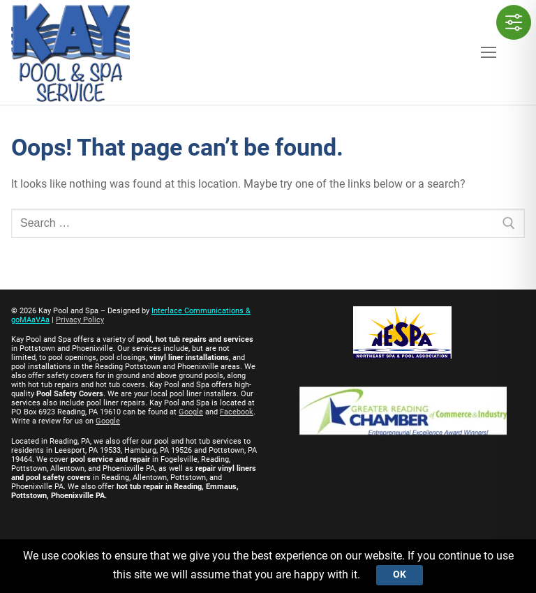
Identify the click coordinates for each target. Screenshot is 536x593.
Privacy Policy (80, 319)
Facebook (236, 411)
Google (191, 411)
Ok (399, 574)
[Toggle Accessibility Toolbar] (514, 22)
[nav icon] (488, 52)
